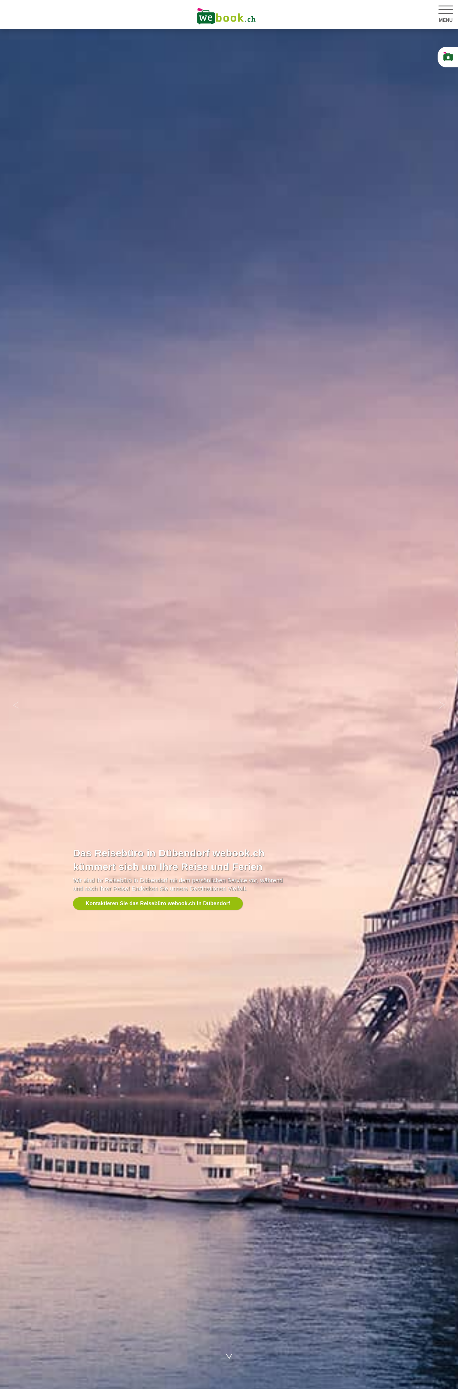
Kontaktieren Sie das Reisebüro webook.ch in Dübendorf (158, 903)
